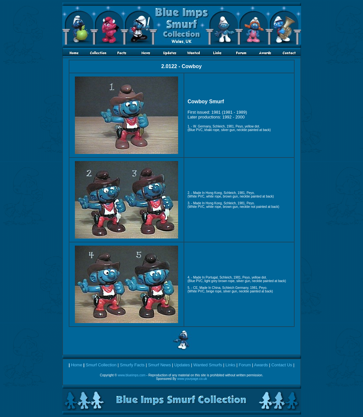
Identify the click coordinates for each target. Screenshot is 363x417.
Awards (261, 364)
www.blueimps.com (132, 375)
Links (230, 364)
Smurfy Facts (132, 364)
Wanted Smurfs (207, 364)
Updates (182, 364)
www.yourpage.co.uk (192, 379)
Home (76, 364)
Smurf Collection (101, 364)
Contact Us (281, 364)
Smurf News (159, 364)
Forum (245, 364)
